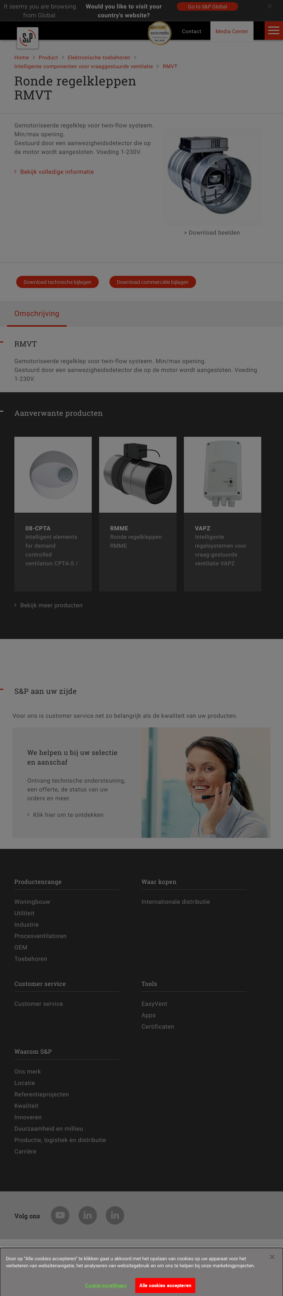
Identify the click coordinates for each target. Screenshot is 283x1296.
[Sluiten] (272, 1261)
